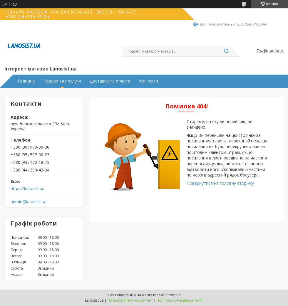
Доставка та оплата (110, 81)
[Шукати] (226, 51)
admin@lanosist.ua (28, 201)
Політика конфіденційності (180, 300)
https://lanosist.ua (27, 188)
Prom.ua (173, 294)
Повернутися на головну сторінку (220, 183)
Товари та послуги (62, 81)
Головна (26, 81)
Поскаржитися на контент (130, 300)
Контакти (148, 81)
